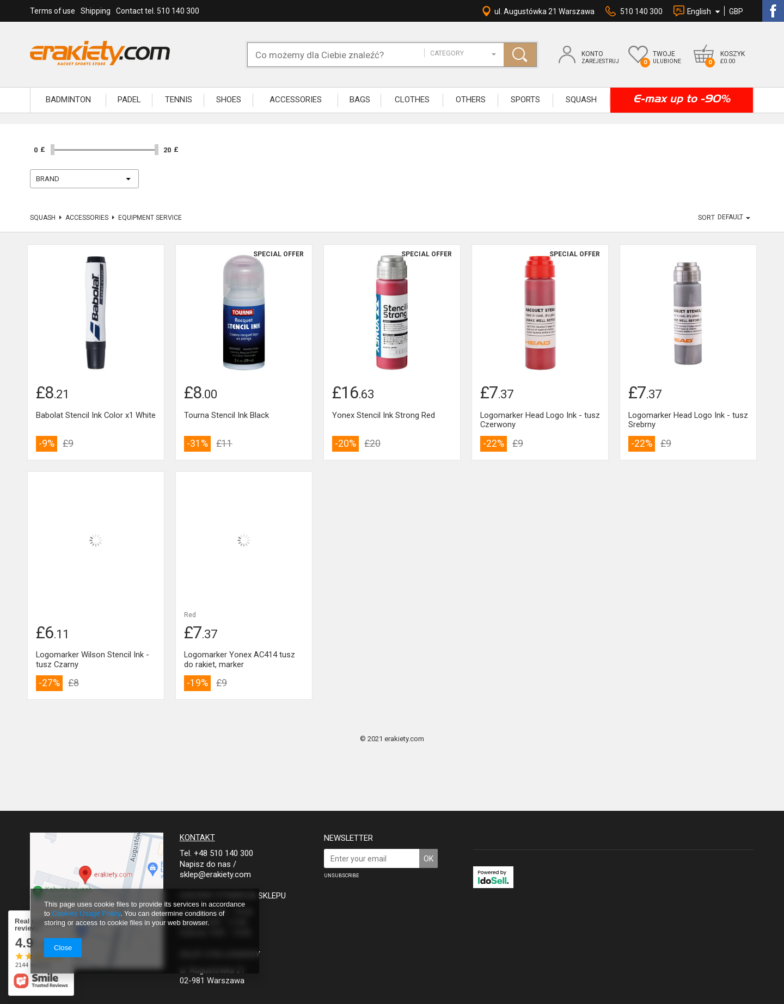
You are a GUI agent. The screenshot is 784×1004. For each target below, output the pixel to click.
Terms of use (52, 11)
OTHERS (471, 99)
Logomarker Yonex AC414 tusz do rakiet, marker (239, 659)
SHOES (228, 99)
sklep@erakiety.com (215, 874)
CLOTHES (412, 99)
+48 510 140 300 (223, 853)
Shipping (96, 11)
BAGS (360, 99)
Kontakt (197, 837)
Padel (129, 99)
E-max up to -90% (681, 98)
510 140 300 (641, 11)
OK (428, 858)
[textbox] (341, 54)
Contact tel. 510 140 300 (157, 11)
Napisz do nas (205, 864)
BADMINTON (68, 99)
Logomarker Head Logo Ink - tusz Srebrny (688, 420)
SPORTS (525, 99)
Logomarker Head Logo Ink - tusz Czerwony (540, 420)
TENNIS (178, 99)
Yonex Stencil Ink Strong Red (383, 415)
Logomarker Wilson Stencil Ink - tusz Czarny (92, 659)
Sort (706, 217)
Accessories (86, 217)
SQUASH (581, 99)
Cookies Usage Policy (86, 913)
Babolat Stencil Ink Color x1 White (96, 415)
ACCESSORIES (296, 99)
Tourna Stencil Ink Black (226, 415)
